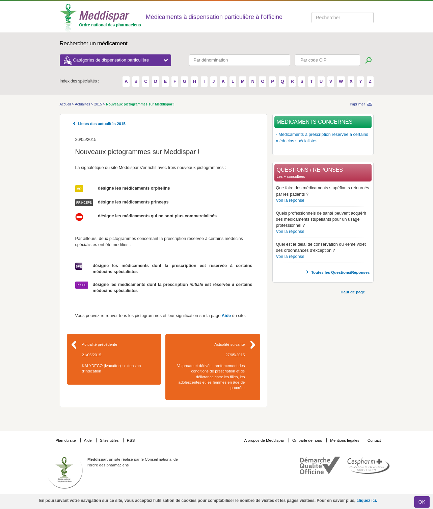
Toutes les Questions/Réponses (340, 272)
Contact (374, 440)
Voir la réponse (290, 200)
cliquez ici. (366, 500)
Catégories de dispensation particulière (120, 60)
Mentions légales (345, 440)
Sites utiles (110, 440)
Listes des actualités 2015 (102, 124)
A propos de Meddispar (264, 440)
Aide (226, 315)
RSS (131, 440)
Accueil (66, 104)
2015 (98, 104)
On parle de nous (307, 440)
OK (421, 502)
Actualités (83, 104)
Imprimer (357, 104)
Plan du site (66, 440)
